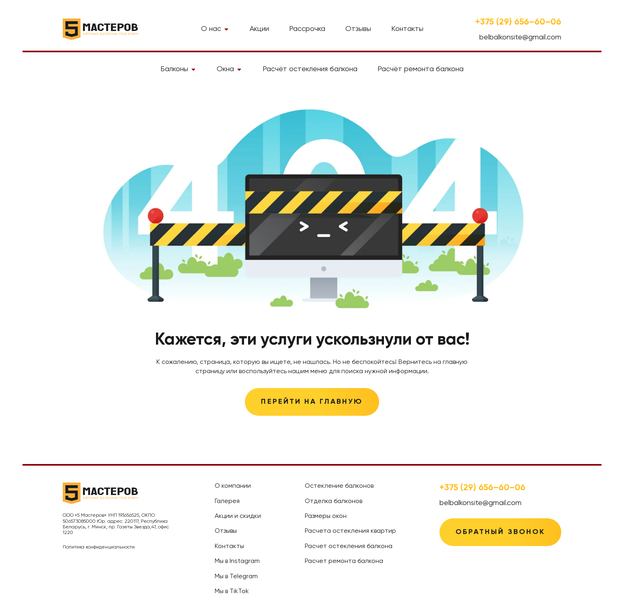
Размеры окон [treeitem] (326, 516)
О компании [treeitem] (233, 486)
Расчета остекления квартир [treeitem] (350, 531)
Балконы (178, 69)
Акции (259, 29)
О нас (215, 29)
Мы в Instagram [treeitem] (237, 561)
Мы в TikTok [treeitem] (232, 591)
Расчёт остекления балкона (310, 69)
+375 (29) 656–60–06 (518, 22)
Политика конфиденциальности (99, 547)
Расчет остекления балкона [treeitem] (348, 546)
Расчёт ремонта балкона (421, 69)
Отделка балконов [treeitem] (333, 501)
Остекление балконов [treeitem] (339, 486)
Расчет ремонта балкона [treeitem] (344, 561)
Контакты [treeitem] (229, 546)
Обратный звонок (500, 532)
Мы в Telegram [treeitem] (236, 576)
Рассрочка (307, 29)
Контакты (407, 29)
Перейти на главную (312, 401)
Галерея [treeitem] (227, 501)
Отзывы (358, 29)
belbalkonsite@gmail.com (520, 37)
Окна (229, 69)
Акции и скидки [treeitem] (238, 516)
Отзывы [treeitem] (226, 531)
